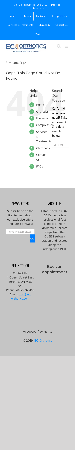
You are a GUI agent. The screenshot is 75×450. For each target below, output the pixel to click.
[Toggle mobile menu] (67, 46)
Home (40, 105)
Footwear (42, 118)
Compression (45, 125)
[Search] (55, 145)
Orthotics (42, 111)
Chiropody (43, 148)
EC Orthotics (43, 340)
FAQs (39, 166)
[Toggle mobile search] (59, 46)
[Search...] (60, 145)
